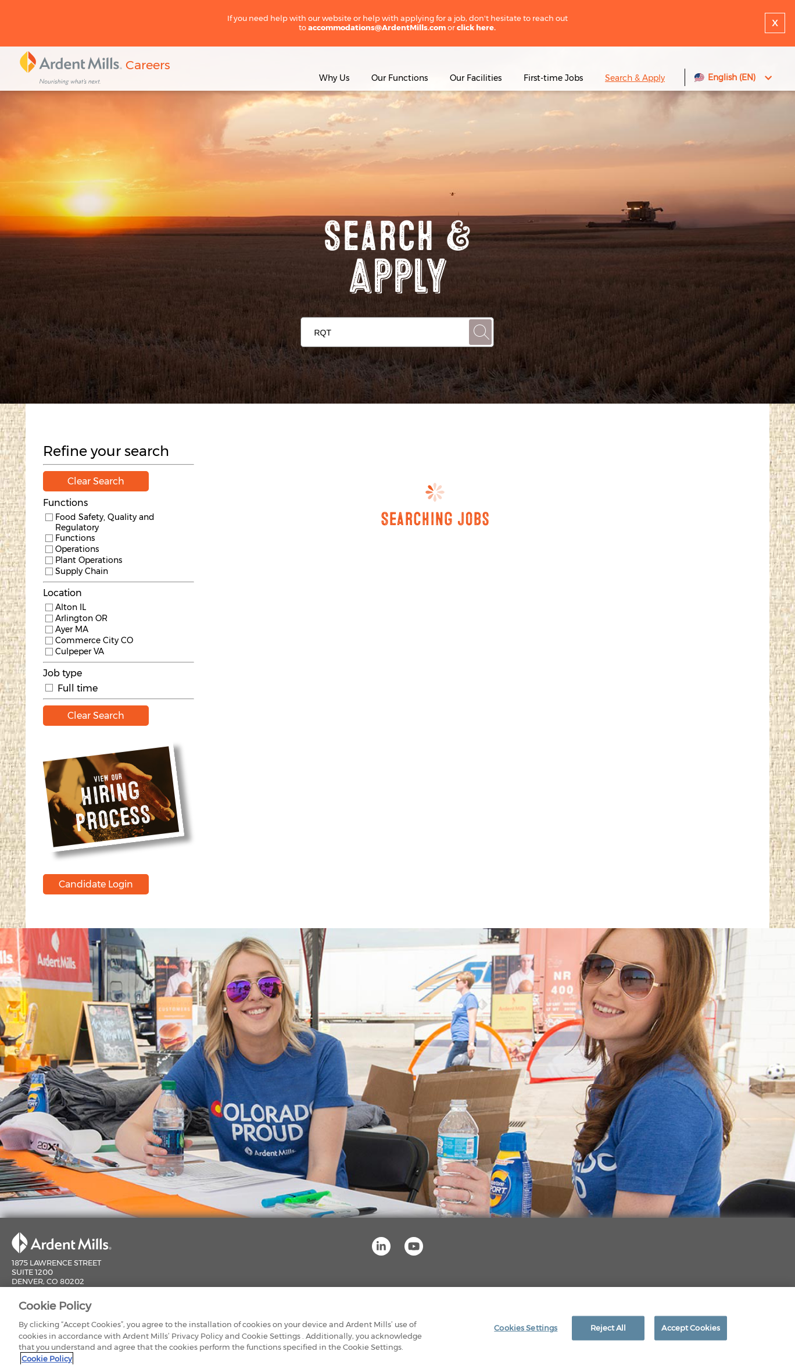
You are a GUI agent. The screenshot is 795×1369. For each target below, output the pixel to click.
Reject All (608, 1330)
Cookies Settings (525, 1330)
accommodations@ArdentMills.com (377, 27)
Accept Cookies (690, 1330)
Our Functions (399, 78)
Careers (148, 65)
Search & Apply (635, 78)
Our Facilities (476, 78)
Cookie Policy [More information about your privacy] (47, 1361)
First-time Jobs (554, 78)
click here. (476, 27)
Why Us (334, 78)
